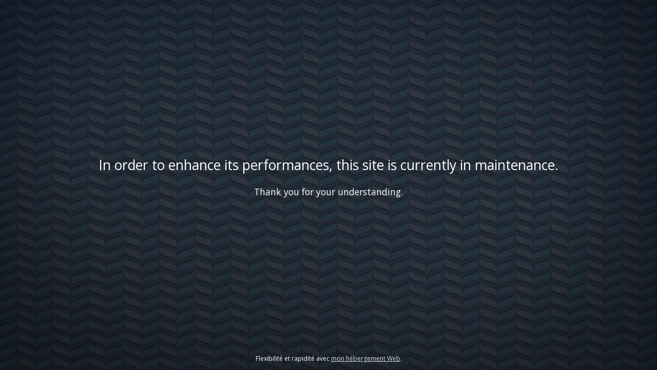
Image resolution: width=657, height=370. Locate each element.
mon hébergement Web (365, 358)
